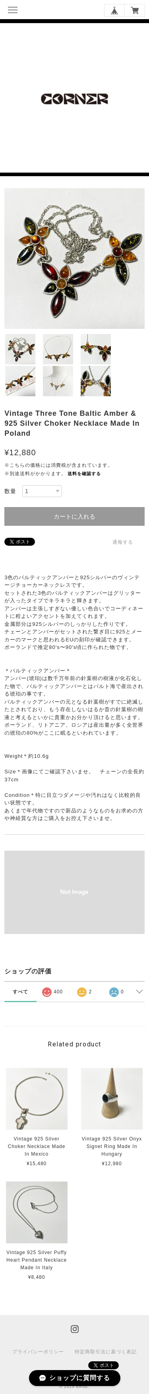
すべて (20, 992)
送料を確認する (84, 473)
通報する (122, 542)
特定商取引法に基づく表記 (106, 1352)
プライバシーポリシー (38, 1352)
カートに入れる (74, 516)
